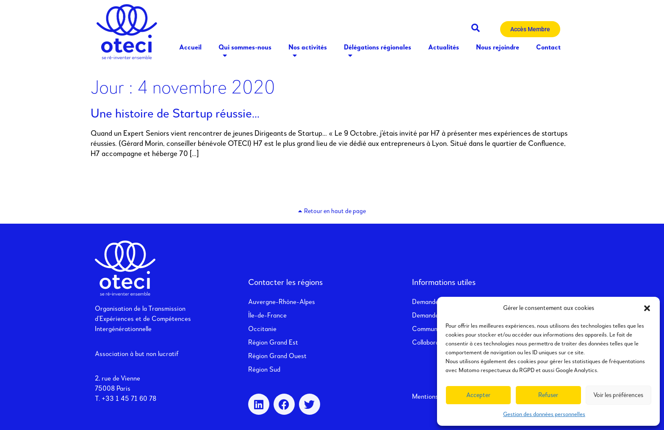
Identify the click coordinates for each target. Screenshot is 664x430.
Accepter (478, 395)
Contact (548, 47)
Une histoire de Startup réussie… (175, 114)
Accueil (190, 47)
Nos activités (307, 52)
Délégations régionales (377, 52)
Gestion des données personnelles (544, 414)
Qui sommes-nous (245, 52)
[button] (647, 308)
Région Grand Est (273, 343)
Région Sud (264, 370)
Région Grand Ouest (277, 356)
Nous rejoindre (497, 47)
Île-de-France (267, 315)
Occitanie (262, 329)
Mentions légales (435, 397)
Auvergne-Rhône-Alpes (281, 302)
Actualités (443, 47)
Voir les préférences (618, 395)
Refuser (548, 395)
